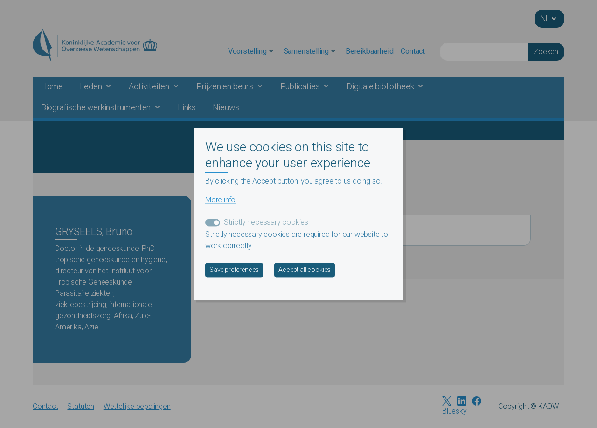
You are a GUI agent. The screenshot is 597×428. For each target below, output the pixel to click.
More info (220, 200)
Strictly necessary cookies (266, 222)
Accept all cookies (304, 270)
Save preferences (234, 270)
